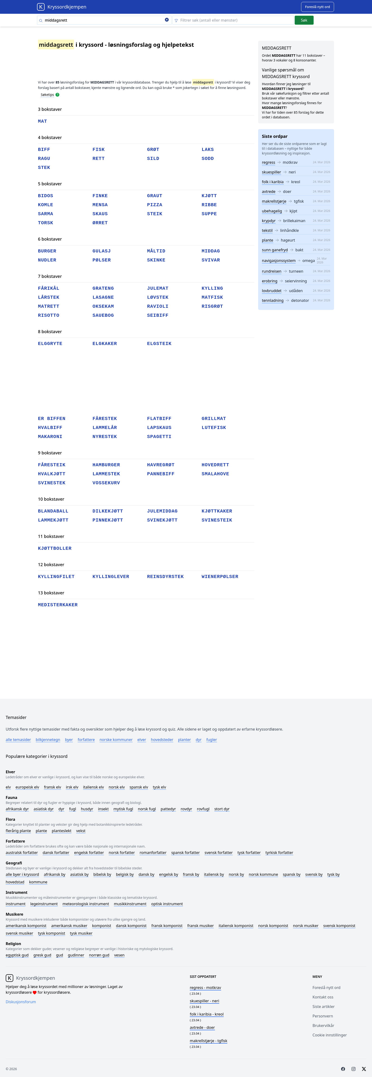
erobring (269, 281)
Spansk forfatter (185, 852)
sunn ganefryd (275, 249)
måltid (156, 251)
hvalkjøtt (51, 474)
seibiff (157, 315)
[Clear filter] (233, 20)
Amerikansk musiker (69, 925)
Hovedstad (15, 882)
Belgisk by (125, 874)
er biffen (51, 418)
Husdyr (87, 808)
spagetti (159, 436)
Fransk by (191, 874)
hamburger (106, 465)
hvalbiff (50, 427)
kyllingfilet (56, 576)
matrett (48, 306)
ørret (100, 223)
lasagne (103, 297)
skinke (156, 260)
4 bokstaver (50, 137)
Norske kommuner (116, 739)
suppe (209, 214)
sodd (208, 158)
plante (267, 240)
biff (44, 149)
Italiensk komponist (236, 925)
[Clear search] (167, 20)
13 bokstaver (51, 593)
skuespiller (271, 172)
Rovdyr (186, 808)
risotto (48, 315)
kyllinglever (111, 576)
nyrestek (105, 436)
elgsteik (159, 343)
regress (268, 162)
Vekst (80, 830)
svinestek (51, 483)
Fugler (211, 739)
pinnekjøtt (108, 520)
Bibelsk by (102, 874)
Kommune (38, 882)
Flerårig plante (18, 830)
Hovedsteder (162, 739)
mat (42, 121)
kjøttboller (55, 548)
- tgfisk (208, 1040)
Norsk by (236, 874)
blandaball (53, 511)
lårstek (48, 297)
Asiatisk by (79, 874)
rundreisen (271, 271)
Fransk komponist (166, 925)
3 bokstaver (50, 109)
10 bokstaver (51, 499)
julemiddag (162, 511)
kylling (212, 288)
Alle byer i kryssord (22, 874)
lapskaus (159, 427)
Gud (59, 955)
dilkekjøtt (108, 511)
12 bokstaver (51, 564)
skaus (100, 214)
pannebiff (161, 474)
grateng (103, 288)
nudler (47, 260)
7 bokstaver (50, 276)
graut (155, 196)
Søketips (47, 94)
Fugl (72, 808)
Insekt (103, 808)
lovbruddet (271, 290)
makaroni (50, 436)
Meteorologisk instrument (86, 903)
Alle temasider (18, 739)
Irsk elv (72, 787)
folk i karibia (273, 181)
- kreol (207, 1014)
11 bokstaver (51, 536)
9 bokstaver (50, 453)
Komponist (101, 925)
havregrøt (161, 465)
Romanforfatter (153, 852)
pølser (102, 260)
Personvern (322, 1016)
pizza (155, 205)
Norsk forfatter (122, 852)
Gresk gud (42, 955)
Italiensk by (214, 874)
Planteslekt (61, 830)
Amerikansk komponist (26, 925)
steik (155, 214)
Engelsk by (168, 874)
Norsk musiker (305, 925)
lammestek (106, 474)
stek (44, 167)
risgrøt (212, 306)
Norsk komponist (273, 925)
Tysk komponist (51, 933)
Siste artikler (323, 1006)
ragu (44, 158)
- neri (204, 1000)
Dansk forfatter (56, 852)
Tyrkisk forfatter (279, 852)
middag (211, 251)
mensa (100, 205)
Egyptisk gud (17, 955)
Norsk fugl (147, 808)
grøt (153, 149)
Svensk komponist (339, 925)
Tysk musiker (81, 933)
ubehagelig (272, 211)
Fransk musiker (200, 925)
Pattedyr (168, 808)
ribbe (209, 205)
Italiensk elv (93, 787)
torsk (45, 223)
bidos (45, 196)
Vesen (119, 955)
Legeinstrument (44, 903)
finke (100, 196)
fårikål (48, 288)
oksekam (103, 306)
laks (208, 149)
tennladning (273, 300)
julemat (157, 288)
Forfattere (86, 739)
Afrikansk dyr (17, 808)
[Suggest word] (317, 7)
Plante (41, 830)
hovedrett (215, 465)
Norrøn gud (99, 955)
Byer (69, 739)
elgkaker (105, 343)
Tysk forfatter (249, 852)
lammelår (105, 427)
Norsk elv (117, 787)
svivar (211, 260)
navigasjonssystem (279, 260)
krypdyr (269, 220)
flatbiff (159, 418)
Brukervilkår (323, 1025)
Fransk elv (52, 787)
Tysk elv (159, 787)
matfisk (212, 297)
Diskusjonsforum (21, 1001)
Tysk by (333, 874)
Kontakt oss (322, 997)
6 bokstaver (50, 239)
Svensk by (314, 874)
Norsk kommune (263, 874)
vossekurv (106, 483)
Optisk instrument (167, 903)
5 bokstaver (50, 183)
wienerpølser (220, 576)
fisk (99, 149)
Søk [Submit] (304, 20)
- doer (202, 1027)
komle (45, 205)
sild (153, 158)
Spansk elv (139, 787)
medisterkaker (58, 605)
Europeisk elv (27, 787)
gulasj (102, 251)
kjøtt (209, 196)
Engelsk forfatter (89, 852)
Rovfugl (203, 808)
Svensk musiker (19, 933)
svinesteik (217, 520)
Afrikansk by (54, 874)
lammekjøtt (53, 520)
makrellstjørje (274, 201)
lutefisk (214, 427)
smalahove (215, 474)
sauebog (103, 315)
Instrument (16, 903)
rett (99, 158)
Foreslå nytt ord (326, 987)
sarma (45, 214)
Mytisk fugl (123, 808)
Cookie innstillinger (329, 1035)
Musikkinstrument (130, 903)
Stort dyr (221, 808)
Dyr (199, 739)
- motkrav (205, 987)
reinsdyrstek (165, 576)
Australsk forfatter (22, 852)
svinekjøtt (162, 520)
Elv (8, 787)
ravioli (157, 306)
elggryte (50, 343)
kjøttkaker (217, 511)
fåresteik (51, 465)
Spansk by (291, 874)
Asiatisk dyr (44, 808)
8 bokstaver (50, 331)
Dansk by (146, 874)
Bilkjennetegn (48, 739)
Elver (141, 739)
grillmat (214, 418)
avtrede (268, 191)
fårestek (105, 418)
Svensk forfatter (219, 852)
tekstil (267, 230)
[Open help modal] (57, 94)
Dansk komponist (131, 925)
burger (47, 251)
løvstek (157, 297)
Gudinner (76, 955)
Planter (184, 739)
